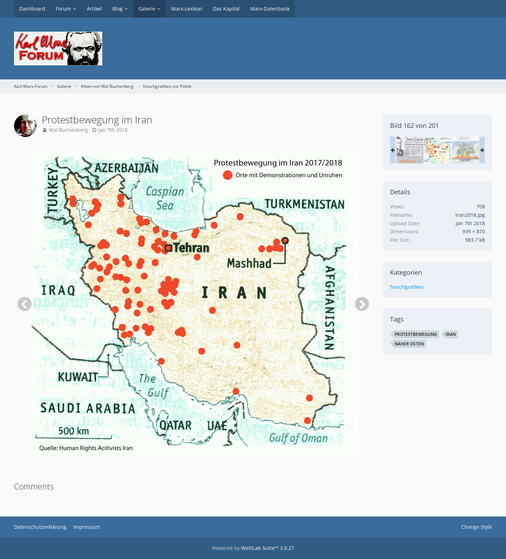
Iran (451, 334)
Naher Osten (409, 344)
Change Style (476, 527)
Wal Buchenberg (68, 129)
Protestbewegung (416, 334)
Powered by (253, 548)
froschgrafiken (407, 287)
